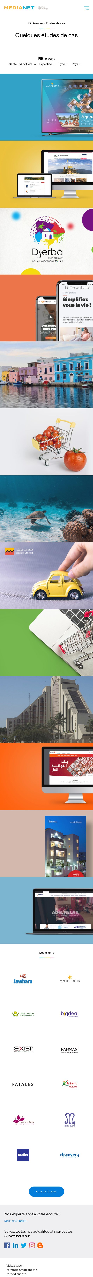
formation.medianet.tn (22, 1269)
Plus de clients (46, 1191)
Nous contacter (15, 1221)
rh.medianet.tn (16, 1274)
